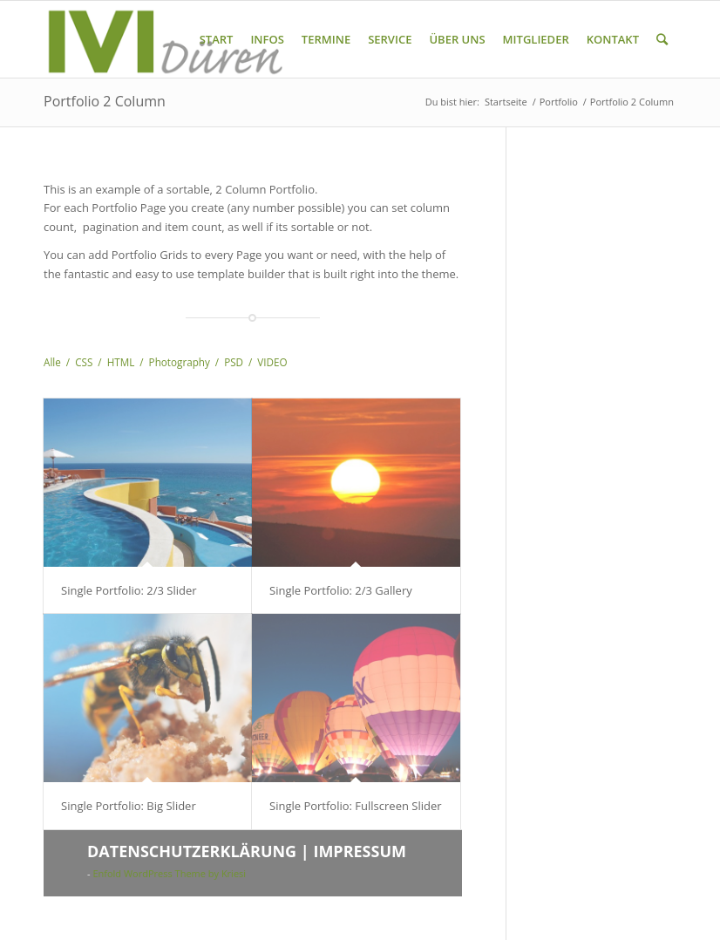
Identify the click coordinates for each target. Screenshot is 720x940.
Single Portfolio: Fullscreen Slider (355, 806)
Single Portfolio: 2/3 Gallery (340, 590)
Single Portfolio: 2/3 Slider (129, 590)
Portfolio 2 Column (105, 101)
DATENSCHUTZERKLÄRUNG (191, 851)
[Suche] (662, 39)
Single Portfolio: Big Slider (128, 806)
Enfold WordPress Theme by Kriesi (169, 873)
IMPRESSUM (359, 851)
